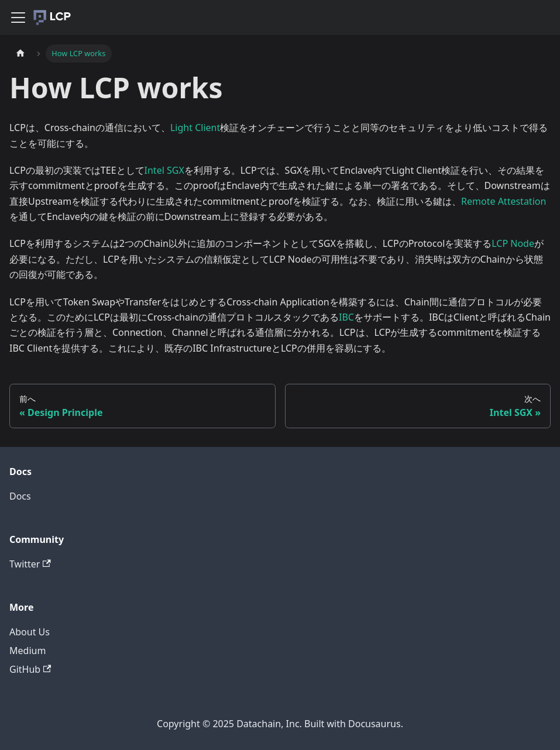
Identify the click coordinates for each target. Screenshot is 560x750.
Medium (27, 650)
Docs (20, 496)
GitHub (30, 669)
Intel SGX (164, 170)
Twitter (30, 564)
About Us (29, 631)
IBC (346, 317)
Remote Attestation (503, 201)
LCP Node (513, 243)
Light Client (195, 127)
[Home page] (20, 53)
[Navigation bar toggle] (18, 17)
